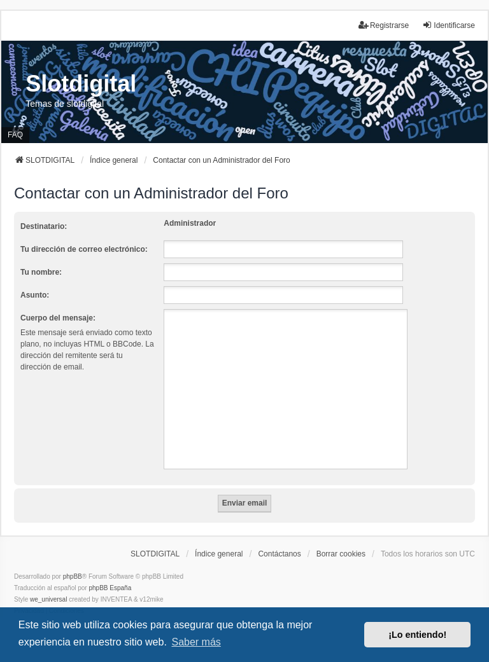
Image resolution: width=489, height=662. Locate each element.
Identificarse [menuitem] (448, 25)
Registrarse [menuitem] (383, 25)
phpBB (72, 576)
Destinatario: (43, 226)
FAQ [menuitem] (15, 134)
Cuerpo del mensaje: (58, 318)
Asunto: (34, 295)
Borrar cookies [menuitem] (340, 553)
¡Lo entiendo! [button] (417, 635)
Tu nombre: (41, 272)
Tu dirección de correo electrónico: (84, 249)
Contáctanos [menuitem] (279, 553)
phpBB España (110, 587)
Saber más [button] (195, 642)
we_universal (48, 599)
